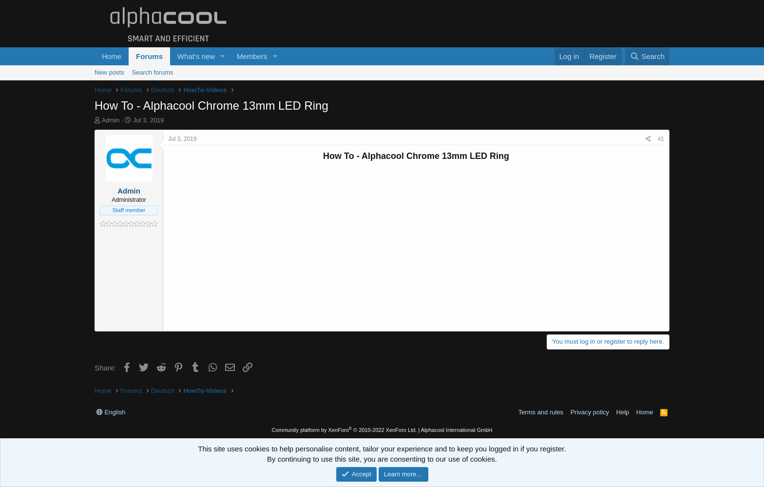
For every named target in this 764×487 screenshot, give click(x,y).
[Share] (648, 139)
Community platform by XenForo (344, 430)
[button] (222, 56)
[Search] (647, 56)
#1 (661, 139)
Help (623, 412)
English (110, 412)
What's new (196, 56)
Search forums (152, 72)
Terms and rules (540, 412)
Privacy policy (590, 412)
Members (252, 56)
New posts (109, 72)
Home (111, 56)
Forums (149, 56)
